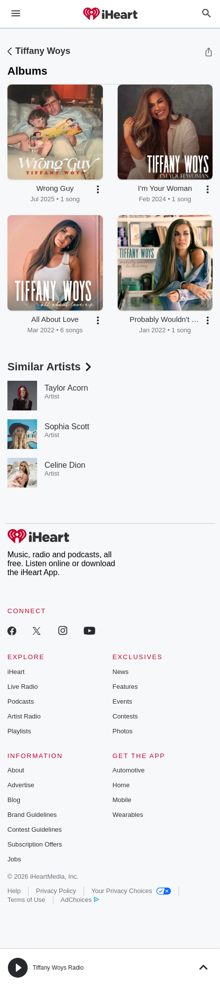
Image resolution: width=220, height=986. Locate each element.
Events (122, 701)
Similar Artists (50, 366)
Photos (122, 731)
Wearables (128, 814)
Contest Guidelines (34, 829)
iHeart (16, 671)
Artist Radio (24, 716)
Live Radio (22, 686)
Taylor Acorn (66, 388)
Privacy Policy (56, 891)
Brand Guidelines (32, 814)
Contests (125, 716)
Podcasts (20, 701)
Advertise (20, 785)
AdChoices (80, 899)
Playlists (19, 731)
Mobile (122, 800)
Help (14, 891)
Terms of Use (26, 899)
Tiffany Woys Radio (58, 967)
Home (121, 785)
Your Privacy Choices (131, 891)
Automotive (129, 770)
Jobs (14, 859)
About (15, 770)
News (121, 671)
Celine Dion (65, 465)
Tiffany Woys (42, 51)
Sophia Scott (66, 426)
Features (125, 686)
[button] (98, 189)
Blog (13, 800)
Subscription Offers (34, 844)
